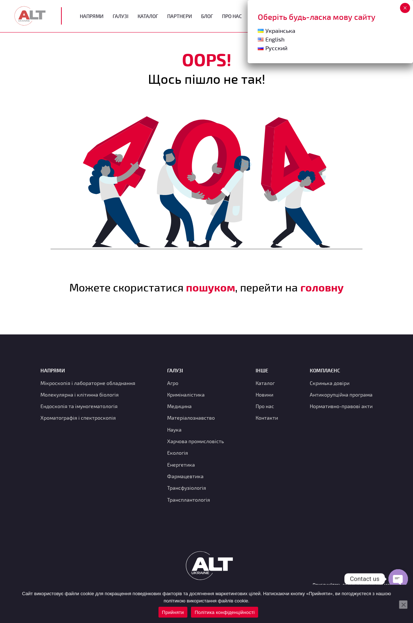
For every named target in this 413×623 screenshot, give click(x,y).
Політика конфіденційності (225, 612)
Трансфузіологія (186, 488)
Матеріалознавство (191, 418)
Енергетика (181, 465)
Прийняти (173, 612)
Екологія (177, 453)
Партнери (179, 16)
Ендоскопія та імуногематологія (79, 406)
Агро (172, 383)
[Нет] (403, 604)
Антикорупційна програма (341, 394)
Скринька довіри (329, 383)
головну (322, 287)
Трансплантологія (188, 500)
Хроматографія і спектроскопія (78, 418)
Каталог (148, 16)
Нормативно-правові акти (341, 406)
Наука (174, 430)
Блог (207, 16)
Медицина (179, 406)
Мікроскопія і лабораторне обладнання (87, 383)
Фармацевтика (185, 476)
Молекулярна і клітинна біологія (79, 394)
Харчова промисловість (195, 441)
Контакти (267, 418)
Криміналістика (186, 394)
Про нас (265, 406)
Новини (264, 394)
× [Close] (405, 8)
